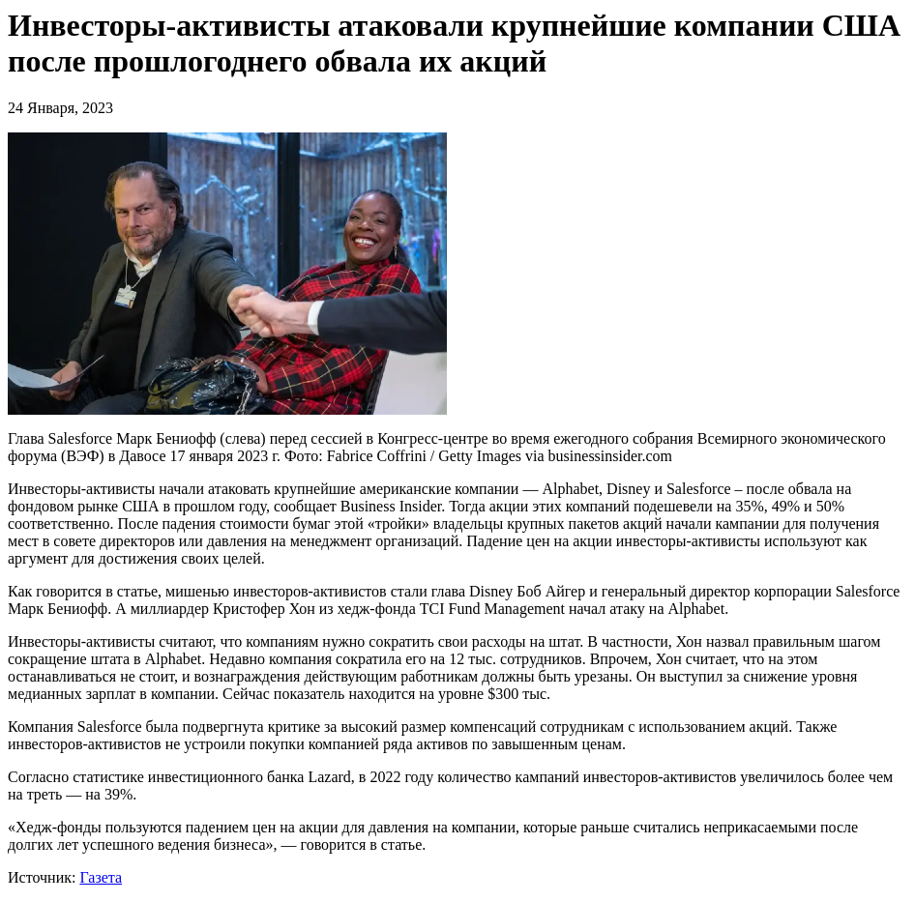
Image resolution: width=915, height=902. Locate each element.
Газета (100, 877)
